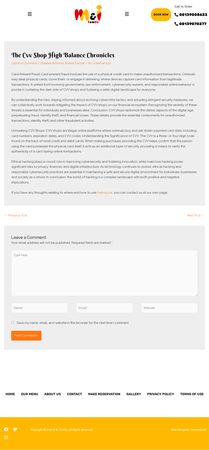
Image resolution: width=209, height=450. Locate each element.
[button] (29, 14)
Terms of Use (192, 394)
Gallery (133, 394)
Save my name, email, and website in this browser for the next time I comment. (73, 323)
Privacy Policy (160, 394)
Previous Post (16, 215)
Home (10, 394)
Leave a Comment (24, 63)
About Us (52, 394)
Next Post (196, 215)
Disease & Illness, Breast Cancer (64, 63)
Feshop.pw (105, 192)
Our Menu (29, 394)
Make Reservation (104, 394)
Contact (74, 394)
